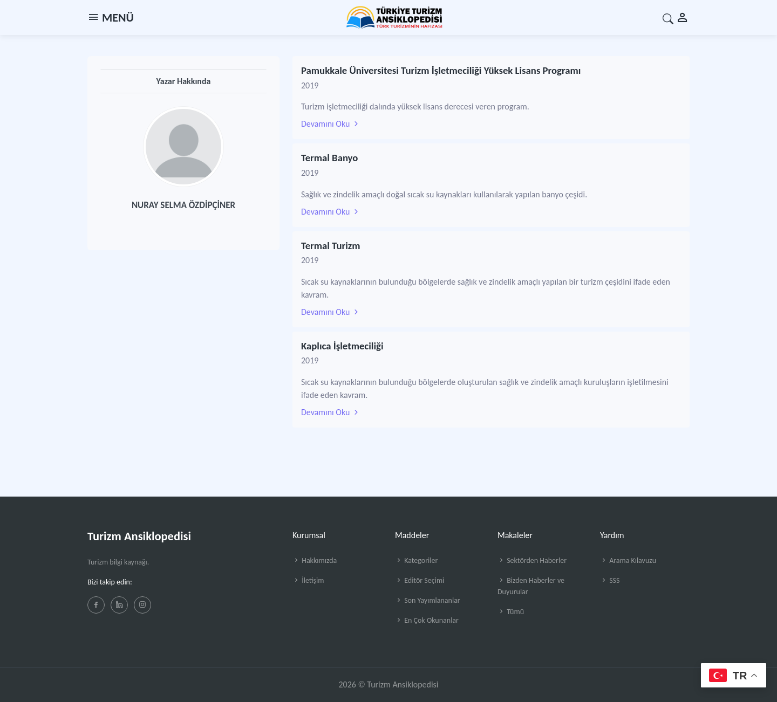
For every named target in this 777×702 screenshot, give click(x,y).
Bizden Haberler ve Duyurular (530, 586)
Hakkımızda (314, 560)
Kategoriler (416, 560)
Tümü (510, 611)
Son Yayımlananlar (427, 600)
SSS (609, 580)
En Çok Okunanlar (427, 620)
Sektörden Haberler (532, 560)
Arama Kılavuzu (628, 560)
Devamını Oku (330, 124)
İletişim (308, 580)
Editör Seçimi (419, 580)
